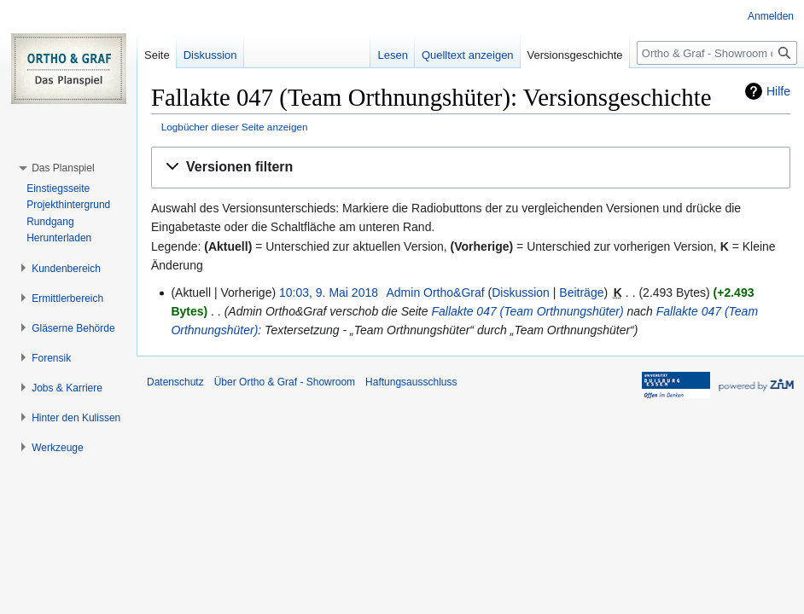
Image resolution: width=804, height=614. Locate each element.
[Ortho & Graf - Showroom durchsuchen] (717, 53)
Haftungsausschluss (411, 382)
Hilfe (778, 91)
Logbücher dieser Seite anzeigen (234, 126)
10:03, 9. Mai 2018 (328, 292)
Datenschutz (175, 382)
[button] (471, 167)
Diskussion (521, 292)
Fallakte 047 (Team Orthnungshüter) (527, 311)
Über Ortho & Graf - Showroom (284, 382)
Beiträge (581, 292)
